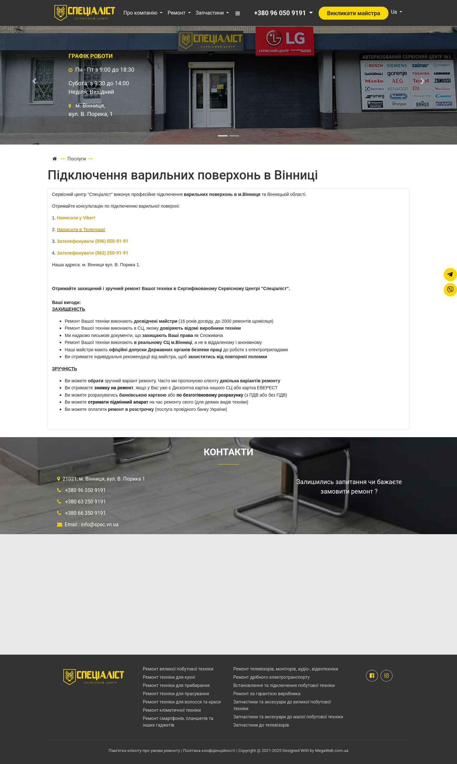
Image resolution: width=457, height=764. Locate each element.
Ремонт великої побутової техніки (178, 668)
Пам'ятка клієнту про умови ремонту (145, 750)
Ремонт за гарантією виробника (267, 693)
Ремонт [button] (177, 13)
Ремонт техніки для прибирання (176, 685)
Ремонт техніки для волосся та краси (182, 701)
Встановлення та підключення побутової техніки (284, 685)
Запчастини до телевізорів (261, 725)
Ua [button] (394, 12)
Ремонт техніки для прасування (176, 693)
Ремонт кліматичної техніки (172, 710)
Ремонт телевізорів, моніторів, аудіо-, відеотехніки (285, 668)
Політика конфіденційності (209, 750)
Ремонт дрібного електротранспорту (271, 677)
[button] (236, 12)
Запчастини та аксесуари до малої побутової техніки (288, 716)
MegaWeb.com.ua (331, 750)
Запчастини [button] (210, 13)
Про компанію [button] (141, 13)
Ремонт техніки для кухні (169, 677)
